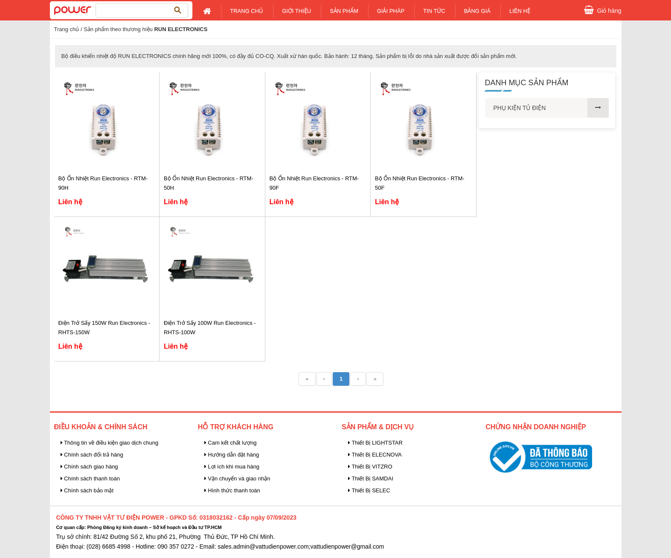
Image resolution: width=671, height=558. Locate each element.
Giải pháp (390, 11)
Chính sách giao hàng (89, 466)
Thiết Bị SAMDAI (370, 478)
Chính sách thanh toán (90, 478)
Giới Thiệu (296, 11)
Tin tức (434, 11)
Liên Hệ (519, 11)
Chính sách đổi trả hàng (92, 454)
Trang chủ (246, 11)
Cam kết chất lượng (230, 442)
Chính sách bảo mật (87, 490)
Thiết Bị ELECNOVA (375, 454)
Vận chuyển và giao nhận (237, 478)
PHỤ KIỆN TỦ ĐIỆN (520, 107)
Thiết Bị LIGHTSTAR (375, 442)
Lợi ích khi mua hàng (231, 466)
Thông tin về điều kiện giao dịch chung (110, 442)
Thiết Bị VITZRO (370, 466)
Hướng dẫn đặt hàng (231, 454)
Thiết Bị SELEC (369, 490)
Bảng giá (477, 11)
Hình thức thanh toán (232, 490)
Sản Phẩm (344, 11)
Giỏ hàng (609, 10)
